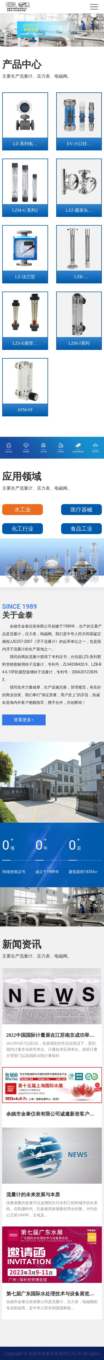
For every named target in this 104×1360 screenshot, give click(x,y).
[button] (33, 41)
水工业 (22, 510)
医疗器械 (81, 510)
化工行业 (22, 529)
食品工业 (81, 529)
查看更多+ (24, 719)
